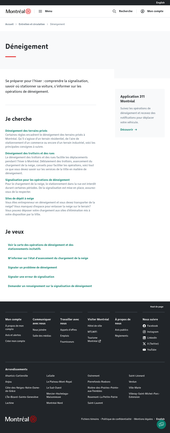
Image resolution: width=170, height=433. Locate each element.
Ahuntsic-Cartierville (16, 375)
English (160, 2)
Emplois (64, 335)
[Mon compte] (152, 11)
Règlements (121, 335)
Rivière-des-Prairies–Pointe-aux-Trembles (103, 389)
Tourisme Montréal (93, 339)
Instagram (150, 331)
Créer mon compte (15, 341)
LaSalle (50, 375)
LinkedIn (150, 337)
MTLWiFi (92, 331)
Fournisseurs (67, 341)
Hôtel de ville (95, 326)
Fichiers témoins (90, 419)
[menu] (45, 11)
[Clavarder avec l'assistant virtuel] (161, 424)
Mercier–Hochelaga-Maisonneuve (57, 395)
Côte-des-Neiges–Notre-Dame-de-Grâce (22, 389)
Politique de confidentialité (116, 419)
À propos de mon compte (14, 327)
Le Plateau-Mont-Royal (59, 381)
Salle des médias (42, 335)
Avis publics (121, 329)
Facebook (150, 325)
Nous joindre (39, 329)
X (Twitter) (151, 343)
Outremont (94, 375)
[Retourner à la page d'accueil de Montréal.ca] (18, 11)
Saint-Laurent (95, 403)
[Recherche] (122, 11)
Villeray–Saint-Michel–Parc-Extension (144, 395)
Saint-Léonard (137, 375)
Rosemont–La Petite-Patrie (103, 397)
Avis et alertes (13, 335)
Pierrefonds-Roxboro (99, 381)
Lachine (9, 403)
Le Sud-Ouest (54, 387)
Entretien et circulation (32, 24)
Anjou (8, 381)
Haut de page (156, 306)
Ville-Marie (135, 387)
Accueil (9, 24)
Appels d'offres (68, 329)
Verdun (132, 381)
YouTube (149, 349)
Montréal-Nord (54, 403)
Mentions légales (143, 419)
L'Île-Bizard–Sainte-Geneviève (21, 397)
